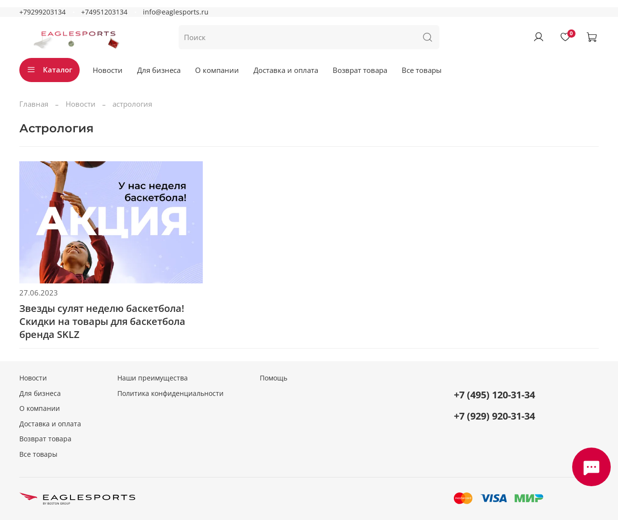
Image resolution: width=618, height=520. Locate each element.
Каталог (49, 69)
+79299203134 (42, 12)
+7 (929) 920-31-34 (494, 415)
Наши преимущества (152, 378)
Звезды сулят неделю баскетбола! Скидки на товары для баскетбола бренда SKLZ (102, 321)
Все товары (422, 70)
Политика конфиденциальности (170, 393)
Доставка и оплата (285, 70)
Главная (33, 104)
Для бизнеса (159, 70)
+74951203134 (104, 12)
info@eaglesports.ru (176, 12)
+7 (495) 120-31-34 (494, 394)
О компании (217, 70)
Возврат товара (360, 70)
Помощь (273, 378)
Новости (108, 70)
